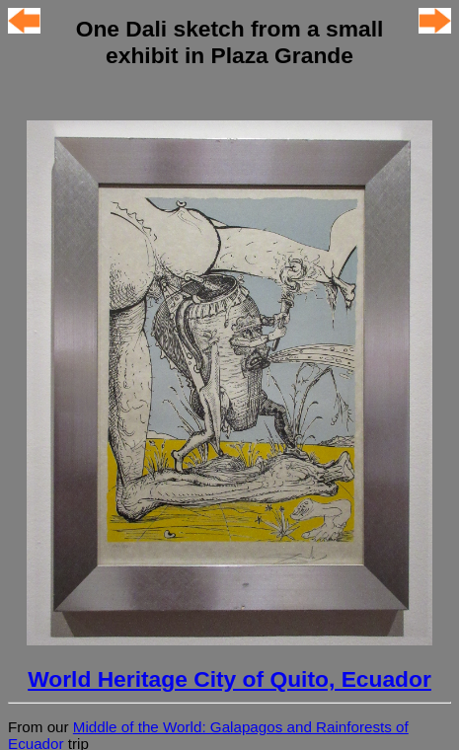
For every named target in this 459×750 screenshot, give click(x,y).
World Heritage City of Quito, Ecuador (229, 679)
